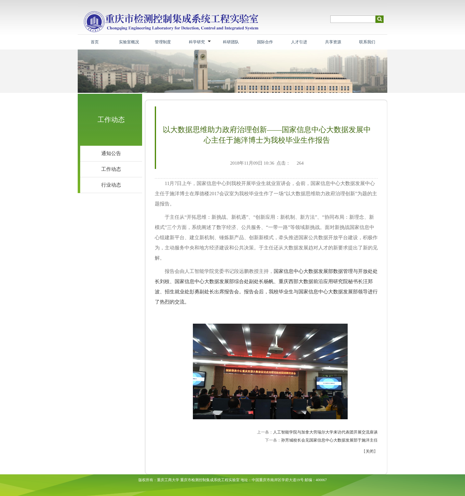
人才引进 (299, 42)
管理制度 (163, 42)
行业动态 (111, 185)
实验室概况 (129, 42)
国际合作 (265, 42)
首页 (95, 42)
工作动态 (111, 169)
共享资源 (333, 42)
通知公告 (111, 153)
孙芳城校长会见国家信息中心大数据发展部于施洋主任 (329, 440)
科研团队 (231, 42)
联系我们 (367, 42)
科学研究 (197, 42)
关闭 (370, 451)
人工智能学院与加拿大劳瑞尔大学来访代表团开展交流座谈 (325, 432)
